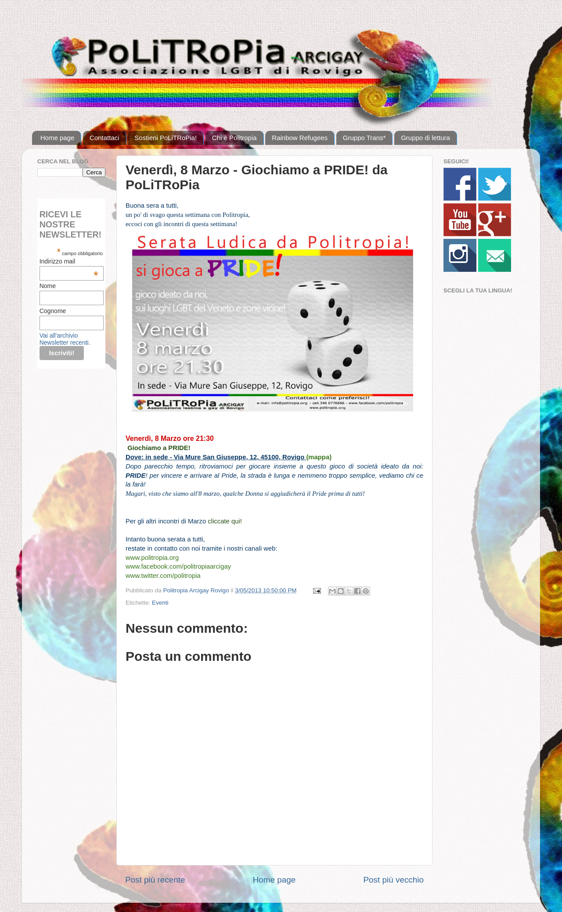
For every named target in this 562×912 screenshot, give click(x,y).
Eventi (160, 602)
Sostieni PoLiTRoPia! (165, 137)
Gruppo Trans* (364, 137)
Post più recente (155, 879)
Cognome (53, 310)
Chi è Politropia (234, 137)
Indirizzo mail (69, 261)
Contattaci (104, 137)
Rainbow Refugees (300, 137)
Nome (48, 285)
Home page (57, 137)
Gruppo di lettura (425, 137)
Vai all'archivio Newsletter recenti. (65, 339)
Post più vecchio (393, 879)
